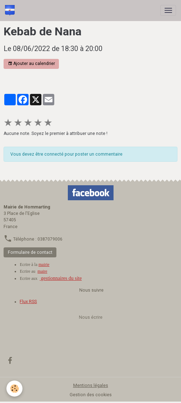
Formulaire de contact (30, 252)
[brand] (11, 10)
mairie (44, 264)
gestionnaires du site (61, 278)
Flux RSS (28, 301)
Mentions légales (90, 385)
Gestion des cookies (91, 394)
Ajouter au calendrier (31, 63)
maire (42, 271)
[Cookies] (14, 389)
